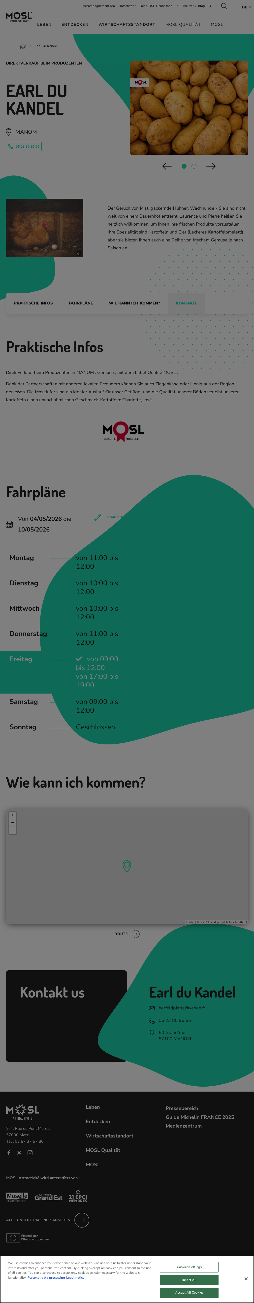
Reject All (189, 1280)
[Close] (246, 1279)
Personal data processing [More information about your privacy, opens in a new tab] (46, 1278)
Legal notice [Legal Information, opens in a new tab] (75, 1278)
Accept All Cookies (189, 1293)
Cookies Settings (189, 1268)
